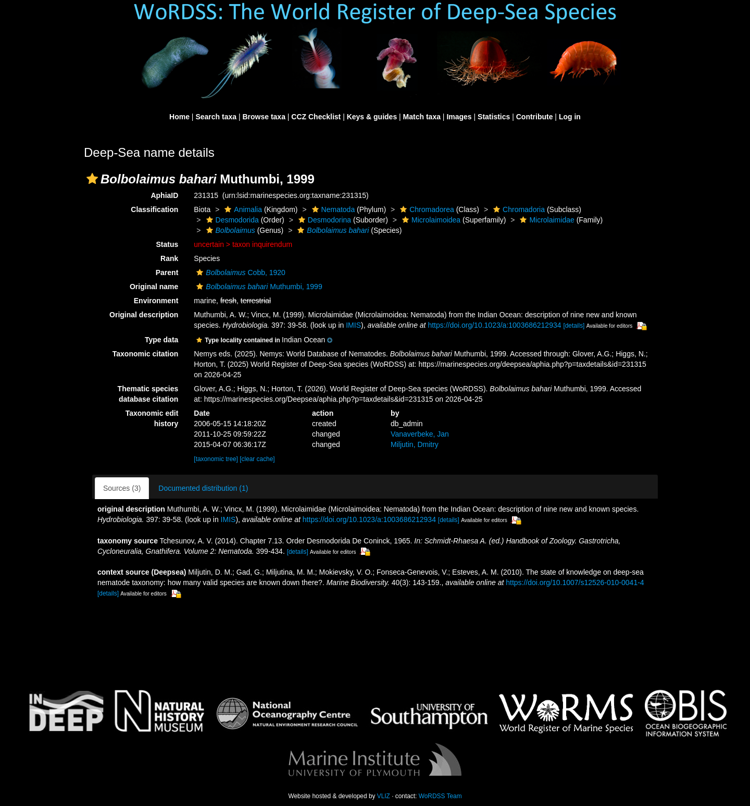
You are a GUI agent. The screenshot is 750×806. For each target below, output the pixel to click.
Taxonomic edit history (152, 418)
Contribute (534, 117)
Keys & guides (372, 117)
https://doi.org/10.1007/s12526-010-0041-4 (575, 582)
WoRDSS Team (440, 796)
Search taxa (215, 117)
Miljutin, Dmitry (415, 444)
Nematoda (332, 209)
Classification (154, 209)
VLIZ (383, 796)
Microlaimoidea (429, 220)
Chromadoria (518, 209)
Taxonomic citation (146, 354)
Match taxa (422, 117)
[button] (92, 178)
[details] (573, 325)
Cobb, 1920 (239, 272)
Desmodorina (323, 220)
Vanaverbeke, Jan (420, 434)
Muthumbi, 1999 (258, 286)
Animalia (242, 209)
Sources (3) (122, 488)
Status (167, 244)
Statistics (494, 117)
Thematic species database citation (148, 394)
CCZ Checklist (316, 117)
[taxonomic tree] (216, 459)
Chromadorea (425, 209)
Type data (161, 340)
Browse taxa (263, 117)
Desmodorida (231, 220)
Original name (154, 286)
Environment (156, 300)
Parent (167, 272)
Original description (143, 315)
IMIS (353, 325)
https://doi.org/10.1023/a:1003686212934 (494, 325)
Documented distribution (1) (203, 488)
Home (179, 117)
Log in (570, 117)
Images (458, 117)
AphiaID (164, 195)
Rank (169, 258)
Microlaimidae (545, 220)
